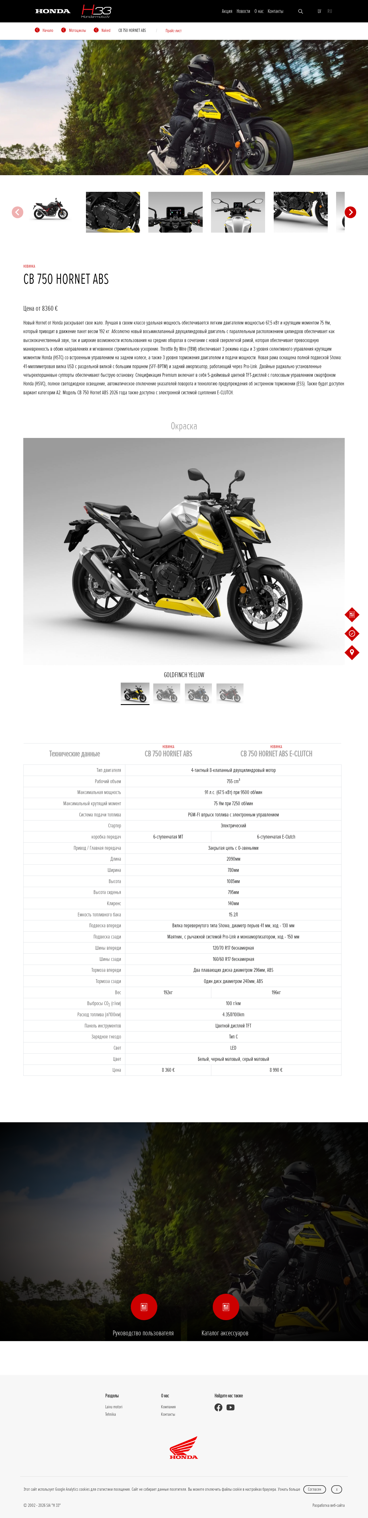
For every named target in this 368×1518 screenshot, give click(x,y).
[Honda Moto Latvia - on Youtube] (233, 1407)
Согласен (314, 1489)
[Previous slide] (17, 212)
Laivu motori (113, 1407)
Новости (243, 11)
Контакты (275, 11)
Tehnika (110, 1414)
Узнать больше (289, 1489)
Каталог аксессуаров (225, 1322)
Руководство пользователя (143, 1322)
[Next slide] (350, 212)
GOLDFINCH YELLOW (184, 558)
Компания (168, 1407)
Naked (102, 30)
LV (319, 11)
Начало (44, 30)
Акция (227, 11)
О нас (259, 11)
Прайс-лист (174, 31)
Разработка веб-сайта (329, 1505)
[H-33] (96, 11)
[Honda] (53, 10)
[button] (135, 694)
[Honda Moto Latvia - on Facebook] (220, 1407)
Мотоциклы (73, 30)
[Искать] (300, 11)
